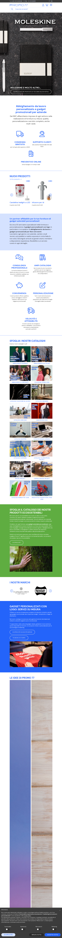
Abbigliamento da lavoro (42, 363)
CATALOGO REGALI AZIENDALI (42, 439)
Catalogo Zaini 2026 (20, 420)
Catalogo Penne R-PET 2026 (20, 497)
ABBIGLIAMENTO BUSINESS (20, 363)
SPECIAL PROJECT (20, 478)
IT (49, 1)
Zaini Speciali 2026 (42, 420)
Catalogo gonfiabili (20, 458)
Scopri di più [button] (16, 542)
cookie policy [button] (27, 915)
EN (51, 1)
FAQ (25, 1)
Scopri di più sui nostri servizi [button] (22, 632)
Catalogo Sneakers (42, 401)
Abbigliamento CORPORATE (20, 382)
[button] (60, 910)
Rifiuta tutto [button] (36, 935)
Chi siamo (32, 1)
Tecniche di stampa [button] (18, 638)
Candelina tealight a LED (20, 202)
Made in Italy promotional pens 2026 (42, 498)
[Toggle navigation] (51, 5)
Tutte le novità (15, 179)
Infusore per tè (38, 202)
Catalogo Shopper (20, 439)
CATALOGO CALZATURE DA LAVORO (20, 401)
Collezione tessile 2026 (41, 382)
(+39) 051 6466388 (16, 1)
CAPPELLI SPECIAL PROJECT (42, 478)
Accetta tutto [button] (52, 935)
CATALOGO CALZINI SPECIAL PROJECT (42, 459)
